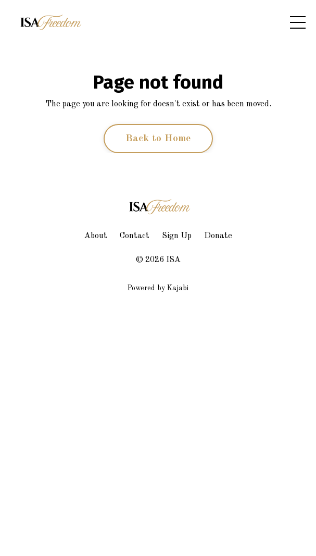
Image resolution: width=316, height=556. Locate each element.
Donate (218, 236)
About (95, 236)
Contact (134, 236)
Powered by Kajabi (158, 288)
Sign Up (177, 236)
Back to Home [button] (158, 138)
